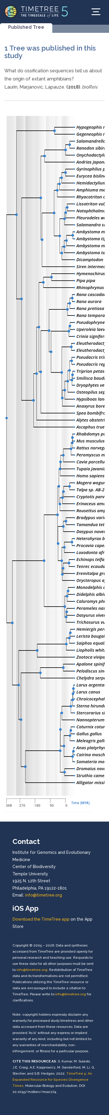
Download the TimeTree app (40, 919)
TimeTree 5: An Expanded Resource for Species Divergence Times (52, 1079)
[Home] (36, 11)
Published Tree (26, 27)
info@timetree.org (43, 895)
